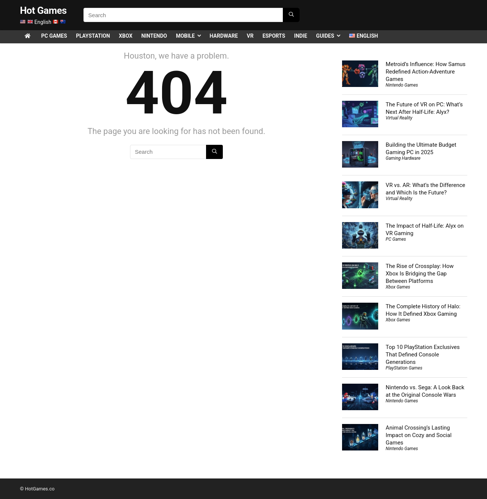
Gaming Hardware (403, 158)
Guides (325, 36)
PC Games (54, 36)
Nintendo (154, 36)
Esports (273, 36)
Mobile (185, 36)
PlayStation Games (404, 368)
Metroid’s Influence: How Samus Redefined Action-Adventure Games (425, 71)
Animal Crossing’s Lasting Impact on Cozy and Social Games (419, 435)
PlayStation (93, 36)
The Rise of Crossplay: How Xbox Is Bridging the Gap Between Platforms (420, 273)
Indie (300, 36)
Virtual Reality (399, 118)
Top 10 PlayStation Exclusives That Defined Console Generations (423, 354)
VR (250, 36)
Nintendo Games (402, 85)
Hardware (224, 36)
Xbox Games (398, 287)
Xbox (125, 36)
